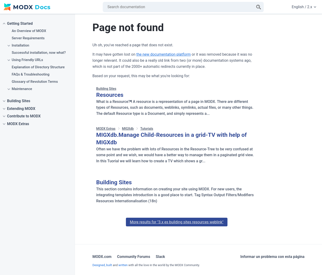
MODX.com (101, 256)
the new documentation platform (163, 54)
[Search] (258, 7)
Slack (160, 256)
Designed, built (102, 265)
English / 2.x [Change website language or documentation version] (304, 7)
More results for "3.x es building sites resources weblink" (176, 222)
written (123, 265)
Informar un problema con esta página (272, 256)
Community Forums (133, 256)
